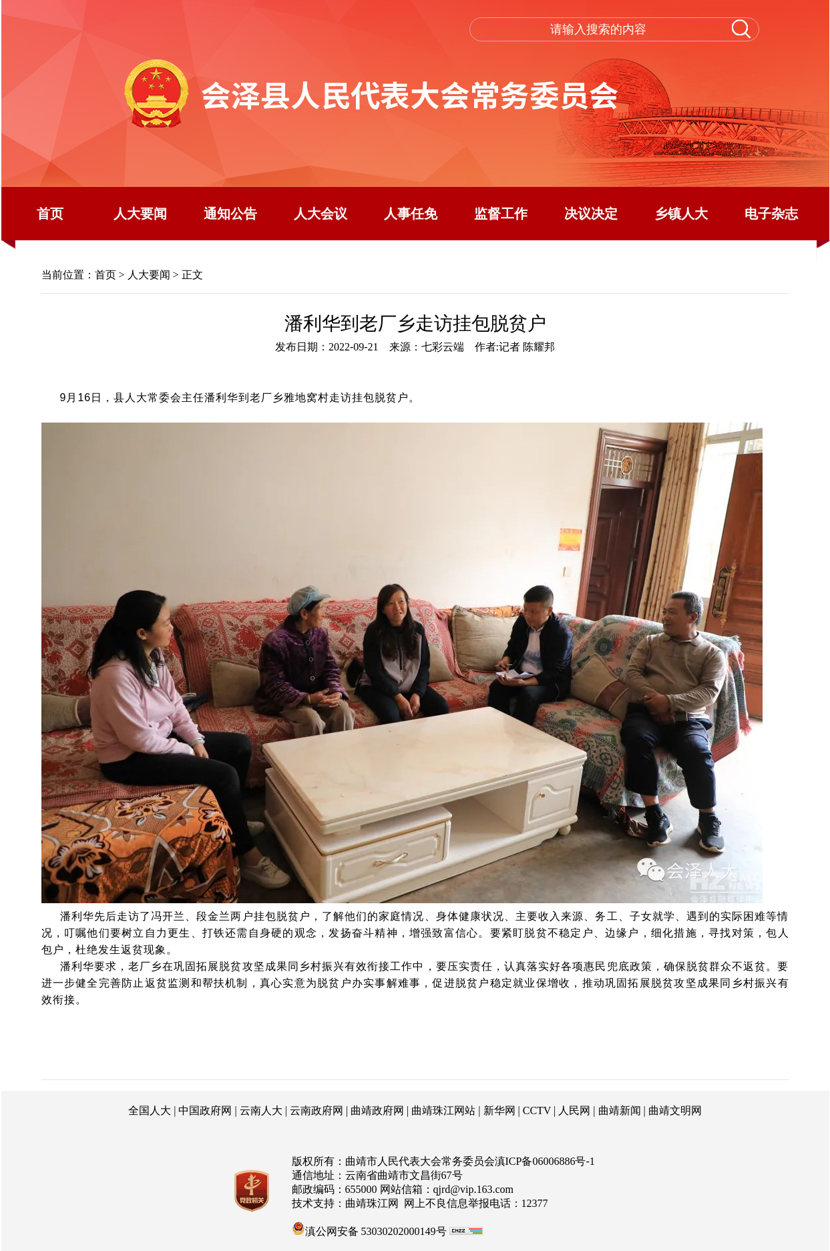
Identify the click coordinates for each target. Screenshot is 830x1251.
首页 (50, 213)
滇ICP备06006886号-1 (545, 1161)
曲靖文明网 (675, 1110)
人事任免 (410, 213)
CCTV (537, 1110)
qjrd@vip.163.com (473, 1189)
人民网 (574, 1110)
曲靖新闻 (619, 1110)
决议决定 (591, 213)
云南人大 (261, 1110)
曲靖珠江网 (372, 1203)
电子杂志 (771, 213)
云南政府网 (316, 1110)
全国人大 (149, 1110)
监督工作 (501, 213)
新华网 (499, 1110)
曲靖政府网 (377, 1110)
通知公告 (230, 213)
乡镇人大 (681, 213)
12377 (535, 1203)
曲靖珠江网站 (443, 1110)
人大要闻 (140, 213)
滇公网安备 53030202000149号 (369, 1228)
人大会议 (320, 213)
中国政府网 (205, 1110)
